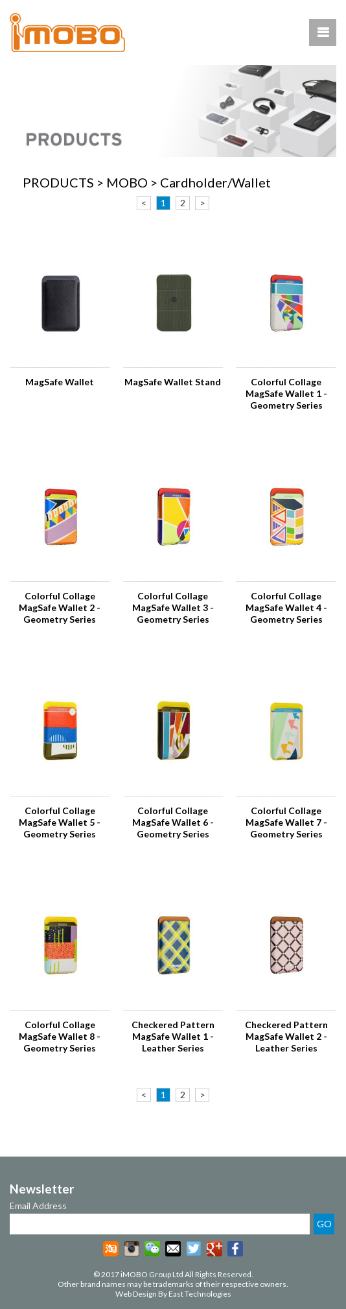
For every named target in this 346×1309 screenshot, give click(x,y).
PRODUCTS (58, 182)
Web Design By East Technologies (173, 1294)
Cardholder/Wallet (215, 182)
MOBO (127, 182)
